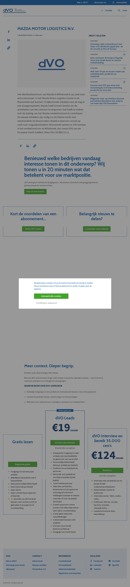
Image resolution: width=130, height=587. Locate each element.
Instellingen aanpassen (46, 303)
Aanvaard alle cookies (51, 296)
